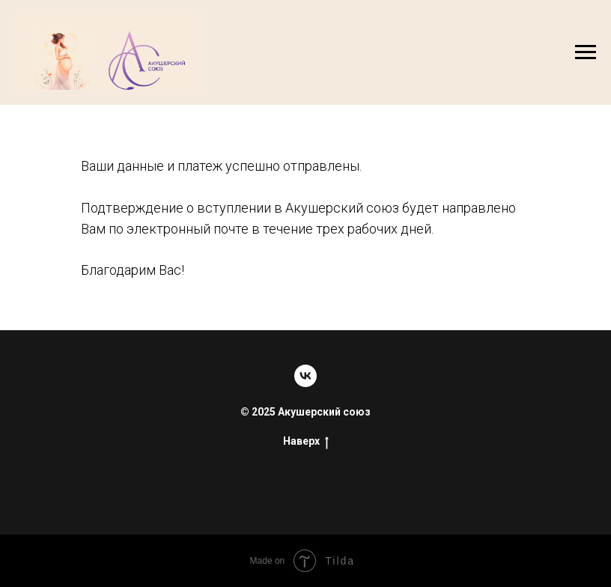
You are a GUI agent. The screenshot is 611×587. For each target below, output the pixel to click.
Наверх (306, 441)
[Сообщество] (305, 376)
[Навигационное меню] (585, 52)
